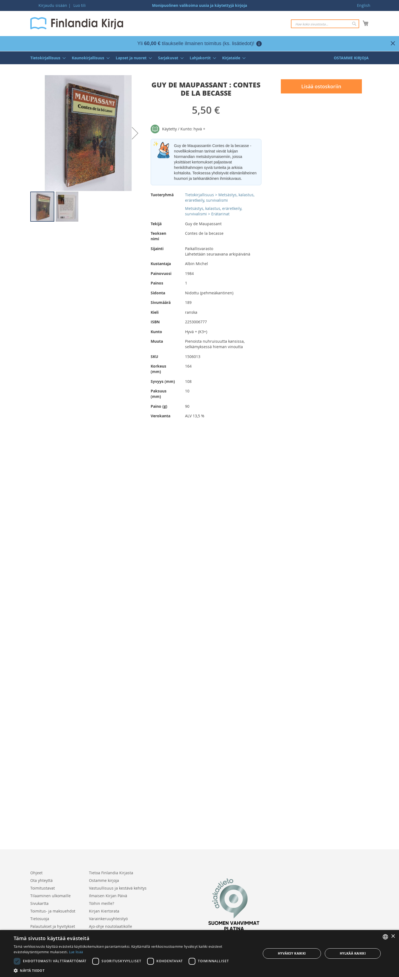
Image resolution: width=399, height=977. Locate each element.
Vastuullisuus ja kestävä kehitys (118, 888)
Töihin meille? (101, 903)
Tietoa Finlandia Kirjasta (111, 872)
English (363, 5)
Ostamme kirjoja (104, 880)
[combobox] (325, 23)
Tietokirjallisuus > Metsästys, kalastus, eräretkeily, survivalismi (219, 197)
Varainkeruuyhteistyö (108, 918)
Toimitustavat (42, 888)
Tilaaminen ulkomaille (50, 895)
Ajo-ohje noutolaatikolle (110, 926)
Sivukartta (39, 903)
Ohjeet (36, 872)
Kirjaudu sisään (52, 5)
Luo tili (79, 5)
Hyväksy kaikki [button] (292, 953)
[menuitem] (46, 57)
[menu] (199, 57)
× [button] (393, 936)
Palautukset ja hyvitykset (52, 926)
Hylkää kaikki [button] (353, 953)
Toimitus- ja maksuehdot (52, 911)
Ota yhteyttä (41, 880)
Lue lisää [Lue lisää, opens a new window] (76, 952)
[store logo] (76, 23)
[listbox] (385, 937)
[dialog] (199, 953)
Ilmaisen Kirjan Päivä (108, 895)
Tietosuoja (39, 918)
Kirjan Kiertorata (104, 911)
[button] (135, 133)
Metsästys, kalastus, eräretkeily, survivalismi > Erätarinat (213, 211)
